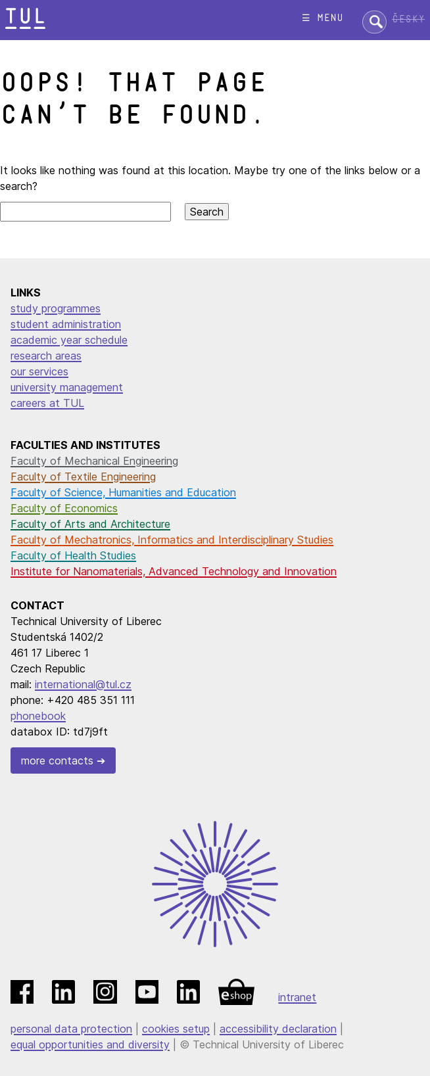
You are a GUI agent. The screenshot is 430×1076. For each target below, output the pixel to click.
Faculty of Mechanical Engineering (94, 460)
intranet (297, 997)
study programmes (56, 308)
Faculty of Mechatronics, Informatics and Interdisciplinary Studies (172, 539)
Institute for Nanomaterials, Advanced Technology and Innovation (174, 571)
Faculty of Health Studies (73, 555)
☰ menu (322, 18)
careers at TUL (47, 402)
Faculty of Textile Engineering (83, 476)
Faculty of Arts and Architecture (90, 523)
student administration (66, 324)
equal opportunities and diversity (90, 1044)
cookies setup (176, 1028)
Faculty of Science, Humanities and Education (123, 492)
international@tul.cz (83, 684)
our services (39, 371)
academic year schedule (69, 339)
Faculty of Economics (64, 508)
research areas (46, 355)
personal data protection (71, 1028)
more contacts (57, 760)
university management (67, 387)
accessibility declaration (278, 1028)
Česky (408, 19)
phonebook (38, 715)
